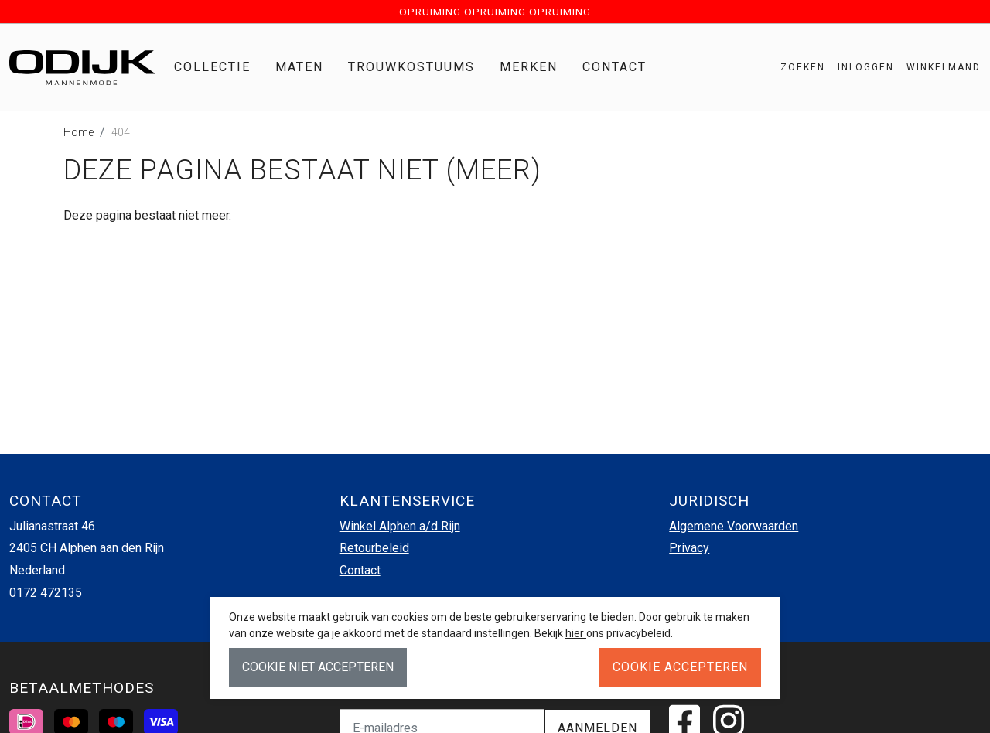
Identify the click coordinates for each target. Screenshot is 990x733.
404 (120, 132)
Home (78, 132)
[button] (937, 67)
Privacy (689, 547)
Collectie (212, 67)
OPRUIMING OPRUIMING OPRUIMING (495, 11)
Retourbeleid (374, 547)
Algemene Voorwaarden (733, 526)
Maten (299, 67)
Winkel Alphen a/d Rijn (400, 526)
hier (575, 633)
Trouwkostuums (411, 67)
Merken (529, 67)
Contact (614, 67)
